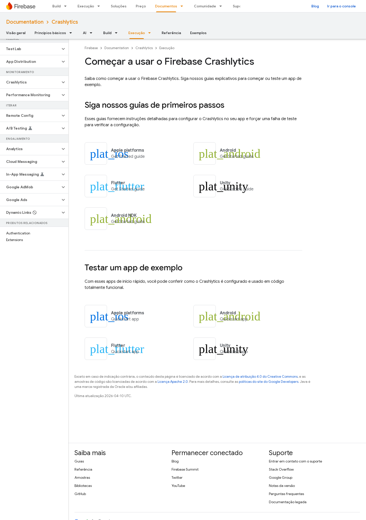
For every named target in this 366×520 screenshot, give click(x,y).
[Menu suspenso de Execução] (100, 6)
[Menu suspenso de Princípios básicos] (72, 33)
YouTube (178, 485)
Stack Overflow (281, 469)
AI (84, 33)
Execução (86, 6)
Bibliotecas (83, 485)
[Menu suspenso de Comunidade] (222, 6)
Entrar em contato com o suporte (295, 461)
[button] (30, 49)
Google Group (280, 477)
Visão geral (15, 33)
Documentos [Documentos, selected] (166, 6)
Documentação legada (288, 502)
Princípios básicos (50, 33)
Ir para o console (341, 6)
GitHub (80, 493)
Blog (315, 6)
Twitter (177, 477)
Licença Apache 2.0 (173, 382)
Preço (141, 6)
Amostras (82, 477)
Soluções (119, 6)
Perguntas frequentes (286, 493)
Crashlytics (65, 22)
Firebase (91, 48)
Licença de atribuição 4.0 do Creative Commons (260, 376)
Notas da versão (282, 485)
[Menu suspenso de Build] (67, 6)
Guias (79, 461)
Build (56, 6)
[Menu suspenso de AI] (92, 33)
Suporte (240, 6)
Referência (171, 33)
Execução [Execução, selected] (136, 33)
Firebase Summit (185, 469)
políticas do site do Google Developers (268, 382)
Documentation (24, 22)
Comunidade (205, 6)
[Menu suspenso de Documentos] (183, 6)
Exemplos (198, 33)
